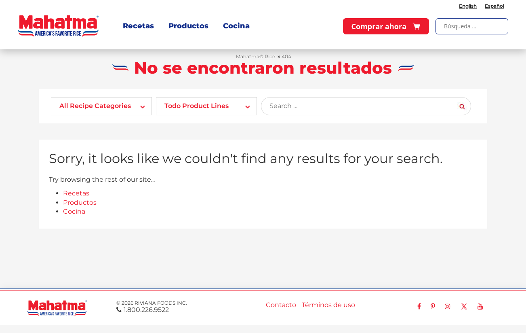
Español (494, 6)
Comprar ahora (386, 26)
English (468, 6)
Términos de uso (328, 305)
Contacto (281, 305)
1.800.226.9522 (142, 310)
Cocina (236, 25)
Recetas (138, 25)
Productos (188, 25)
